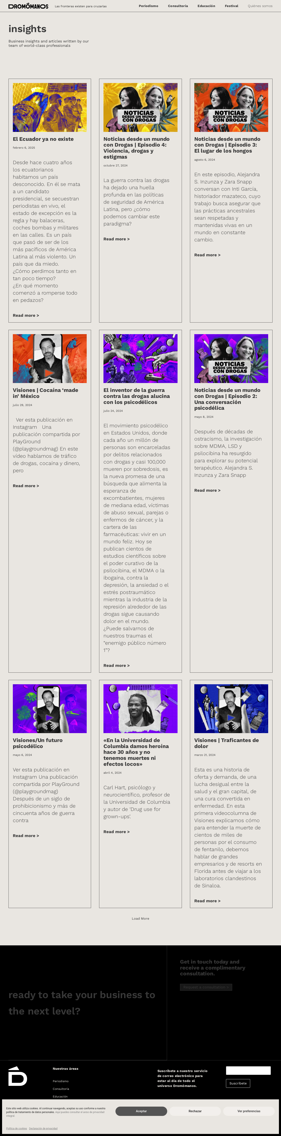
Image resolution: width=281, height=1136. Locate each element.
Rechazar (195, 1111)
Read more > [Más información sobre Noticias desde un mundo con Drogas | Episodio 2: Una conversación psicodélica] (207, 490)
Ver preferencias (249, 1111)
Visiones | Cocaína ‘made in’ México (45, 393)
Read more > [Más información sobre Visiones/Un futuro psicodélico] (26, 835)
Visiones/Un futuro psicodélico (38, 743)
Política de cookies (16, 1128)
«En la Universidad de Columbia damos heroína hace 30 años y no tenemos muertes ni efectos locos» (136, 752)
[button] (140, 918)
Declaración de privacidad (43, 1128)
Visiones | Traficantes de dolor (226, 743)
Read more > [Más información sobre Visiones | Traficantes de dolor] (207, 900)
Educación (206, 6)
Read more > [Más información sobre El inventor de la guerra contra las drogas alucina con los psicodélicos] (116, 665)
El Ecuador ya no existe (43, 139)
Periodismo (148, 6)
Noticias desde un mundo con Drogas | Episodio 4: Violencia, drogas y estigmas (136, 148)
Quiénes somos (260, 6)
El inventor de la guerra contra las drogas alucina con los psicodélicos (136, 396)
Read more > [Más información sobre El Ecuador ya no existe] (26, 315)
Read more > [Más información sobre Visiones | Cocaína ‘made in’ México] (26, 485)
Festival (231, 6)
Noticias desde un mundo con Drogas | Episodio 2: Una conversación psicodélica (227, 399)
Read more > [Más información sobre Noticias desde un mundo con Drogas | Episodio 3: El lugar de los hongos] (207, 254)
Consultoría (178, 6)
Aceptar (141, 1111)
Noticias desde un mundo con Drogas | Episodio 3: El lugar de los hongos (227, 145)
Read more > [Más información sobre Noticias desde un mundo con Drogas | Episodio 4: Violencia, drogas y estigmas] (116, 238)
